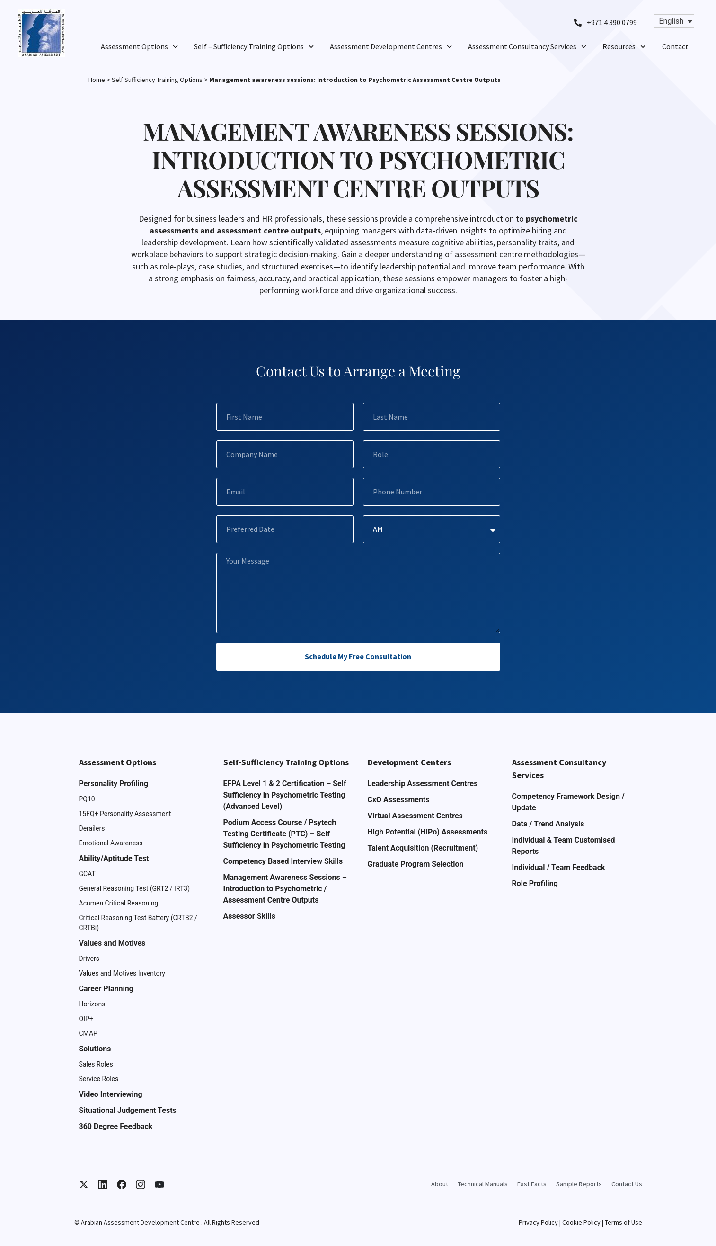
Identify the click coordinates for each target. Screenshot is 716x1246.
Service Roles (99, 1079)
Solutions (95, 1048)
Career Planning (106, 988)
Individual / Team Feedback (558, 867)
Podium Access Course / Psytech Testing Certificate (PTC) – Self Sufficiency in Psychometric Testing (284, 834)
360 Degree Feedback (116, 1126)
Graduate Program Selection (416, 864)
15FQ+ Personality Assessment (125, 813)
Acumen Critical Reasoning (119, 903)
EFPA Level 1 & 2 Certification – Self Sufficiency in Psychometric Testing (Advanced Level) (284, 795)
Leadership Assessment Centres (423, 783)
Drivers (89, 958)
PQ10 (87, 799)
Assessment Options (139, 46)
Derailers (92, 828)
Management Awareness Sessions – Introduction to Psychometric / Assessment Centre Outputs (285, 889)
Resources (623, 46)
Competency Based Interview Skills (283, 861)
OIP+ (86, 1018)
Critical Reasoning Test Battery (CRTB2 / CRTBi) (138, 923)
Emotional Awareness (111, 843)
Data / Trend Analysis (548, 823)
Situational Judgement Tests (128, 1110)
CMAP (88, 1033)
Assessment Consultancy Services (527, 46)
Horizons (92, 1004)
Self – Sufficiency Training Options (254, 46)
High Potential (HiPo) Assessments (428, 831)
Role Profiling (535, 883)
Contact (675, 46)
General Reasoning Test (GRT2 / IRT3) (134, 888)
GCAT (87, 874)
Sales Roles (96, 1064)
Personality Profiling (114, 783)
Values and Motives (112, 943)
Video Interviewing (110, 1094)
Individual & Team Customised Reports (563, 845)
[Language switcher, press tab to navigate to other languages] (674, 21)
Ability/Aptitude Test (114, 858)
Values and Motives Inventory (122, 973)
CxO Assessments (399, 799)
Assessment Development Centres (391, 46)
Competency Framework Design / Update (568, 802)
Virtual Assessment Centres (415, 815)
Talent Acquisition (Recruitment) (423, 847)
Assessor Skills (249, 916)
